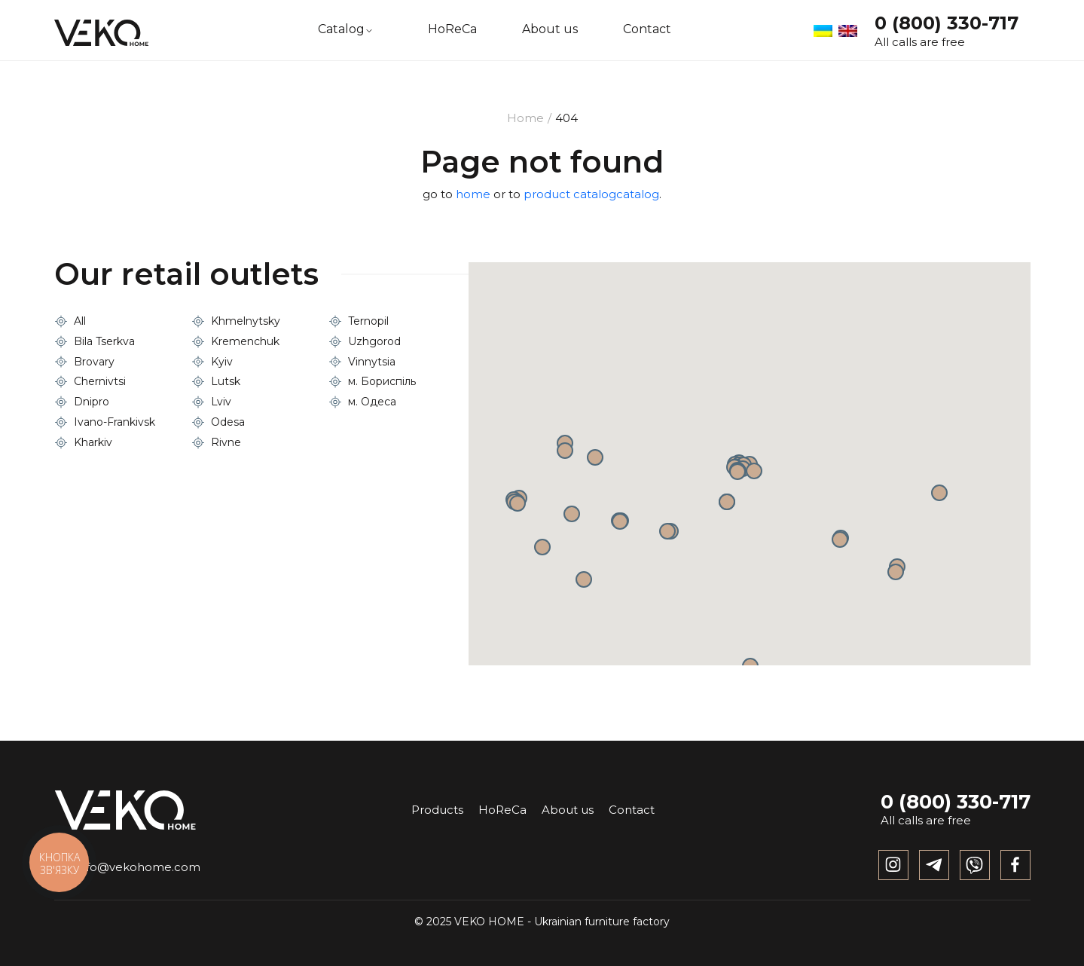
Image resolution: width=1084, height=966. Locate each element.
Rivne (226, 442)
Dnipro (91, 401)
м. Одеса (372, 401)
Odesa (228, 422)
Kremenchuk (245, 341)
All (80, 321)
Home (525, 118)
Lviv (221, 401)
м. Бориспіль (382, 381)
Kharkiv (93, 442)
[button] (727, 502)
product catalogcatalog (591, 194)
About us (550, 29)
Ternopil (368, 321)
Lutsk (225, 381)
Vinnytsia (371, 361)
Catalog (341, 29)
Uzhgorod (374, 341)
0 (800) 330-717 (946, 23)
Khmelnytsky (245, 321)
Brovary (94, 361)
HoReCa (452, 29)
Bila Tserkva (104, 341)
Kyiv (222, 361)
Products (437, 809)
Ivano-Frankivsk (114, 422)
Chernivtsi (100, 381)
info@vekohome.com (127, 867)
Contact (647, 29)
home (473, 194)
